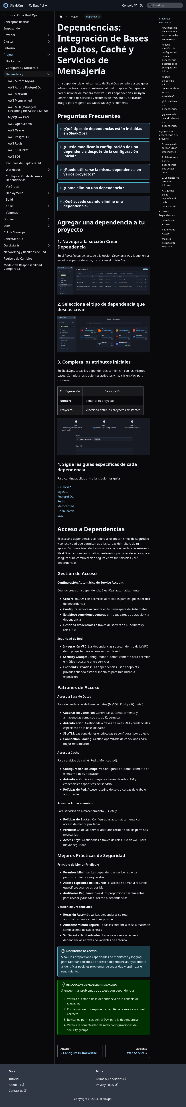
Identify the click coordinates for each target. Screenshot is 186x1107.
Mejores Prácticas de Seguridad (168, 242)
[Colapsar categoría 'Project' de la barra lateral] (49, 55)
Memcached (65, 506)
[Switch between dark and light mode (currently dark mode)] (142, 5)
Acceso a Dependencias (167, 213)
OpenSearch (65, 511)
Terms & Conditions (111, 1079)
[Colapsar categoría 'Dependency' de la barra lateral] (49, 74)
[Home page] (60, 16)
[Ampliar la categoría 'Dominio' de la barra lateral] (49, 219)
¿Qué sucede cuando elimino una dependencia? (170, 120)
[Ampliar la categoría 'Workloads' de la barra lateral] (49, 170)
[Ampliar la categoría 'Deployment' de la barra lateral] (49, 193)
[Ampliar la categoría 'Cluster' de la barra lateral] (49, 41)
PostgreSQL (65, 497)
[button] (27, 245)
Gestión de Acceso (168, 222)
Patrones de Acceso (168, 231)
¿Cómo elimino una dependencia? (170, 105)
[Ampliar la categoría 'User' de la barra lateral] (49, 226)
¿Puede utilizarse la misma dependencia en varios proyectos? (170, 86)
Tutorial (14, 1079)
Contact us (18, 1091)
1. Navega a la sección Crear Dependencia (169, 147)
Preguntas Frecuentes (165, 20)
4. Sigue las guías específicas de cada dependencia (169, 198)
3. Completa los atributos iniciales (170, 181)
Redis (61, 501)
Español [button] (36, 5)
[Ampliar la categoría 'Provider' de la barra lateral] (49, 35)
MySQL (62, 492)
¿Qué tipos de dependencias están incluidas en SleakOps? (170, 33)
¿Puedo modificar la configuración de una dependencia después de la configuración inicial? (169, 58)
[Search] (165, 5)
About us (16, 1085)
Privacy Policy (107, 1085)
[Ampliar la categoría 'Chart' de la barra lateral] (49, 206)
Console (129, 5)
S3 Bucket (64, 487)
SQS (60, 516)
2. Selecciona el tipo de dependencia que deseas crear (170, 164)
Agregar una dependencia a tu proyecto (168, 134)
